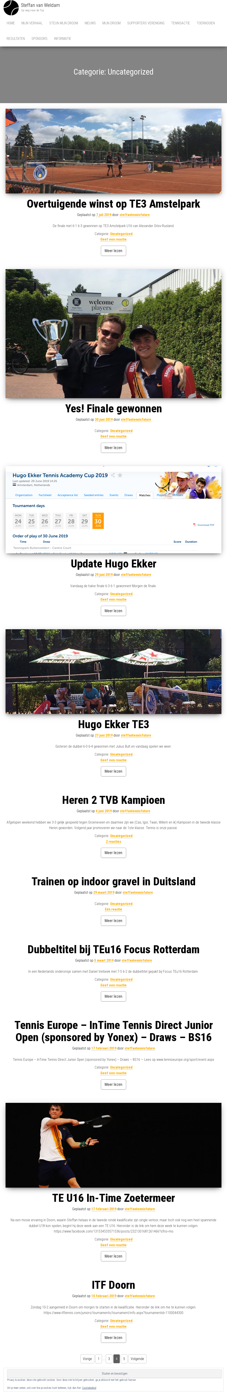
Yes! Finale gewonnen (113, 409)
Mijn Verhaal (32, 23)
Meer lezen (113, 251)
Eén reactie (113, 910)
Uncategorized (121, 235)
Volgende (137, 1360)
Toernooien (206, 23)
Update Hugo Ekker (113, 564)
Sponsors (39, 39)
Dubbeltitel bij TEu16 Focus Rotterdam (113, 950)
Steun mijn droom (63, 23)
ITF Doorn (113, 1285)
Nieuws (90, 23)
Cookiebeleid (89, 1387)
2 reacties (113, 842)
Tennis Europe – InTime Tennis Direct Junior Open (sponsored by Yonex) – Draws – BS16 (113, 1032)
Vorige (87, 1360)
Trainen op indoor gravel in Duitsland (113, 882)
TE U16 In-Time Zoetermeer (113, 1198)
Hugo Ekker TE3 (113, 725)
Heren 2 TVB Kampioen (113, 801)
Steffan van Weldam (40, 5)
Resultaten (16, 39)
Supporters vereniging (145, 23)
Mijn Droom (111, 23)
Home (11, 23)
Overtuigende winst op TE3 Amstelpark (113, 204)
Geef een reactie (113, 240)
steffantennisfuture (134, 216)
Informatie (62, 39)
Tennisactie (180, 23)
